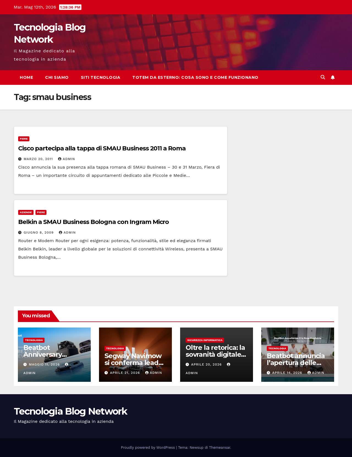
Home (26, 77)
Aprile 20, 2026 (207, 364)
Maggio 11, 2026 (45, 364)
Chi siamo (57, 77)
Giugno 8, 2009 (39, 232)
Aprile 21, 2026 (125, 373)
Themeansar (219, 447)
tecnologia (34, 340)
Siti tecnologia (100, 77)
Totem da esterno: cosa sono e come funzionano (195, 77)
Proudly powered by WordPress (148, 447)
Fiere (24, 138)
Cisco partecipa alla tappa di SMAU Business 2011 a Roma (102, 148)
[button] (323, 77)
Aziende (26, 212)
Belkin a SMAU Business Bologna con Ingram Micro (93, 222)
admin (66, 159)
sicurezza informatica (204, 340)
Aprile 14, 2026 (288, 373)
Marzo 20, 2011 (39, 159)
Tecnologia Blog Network (70, 411)
